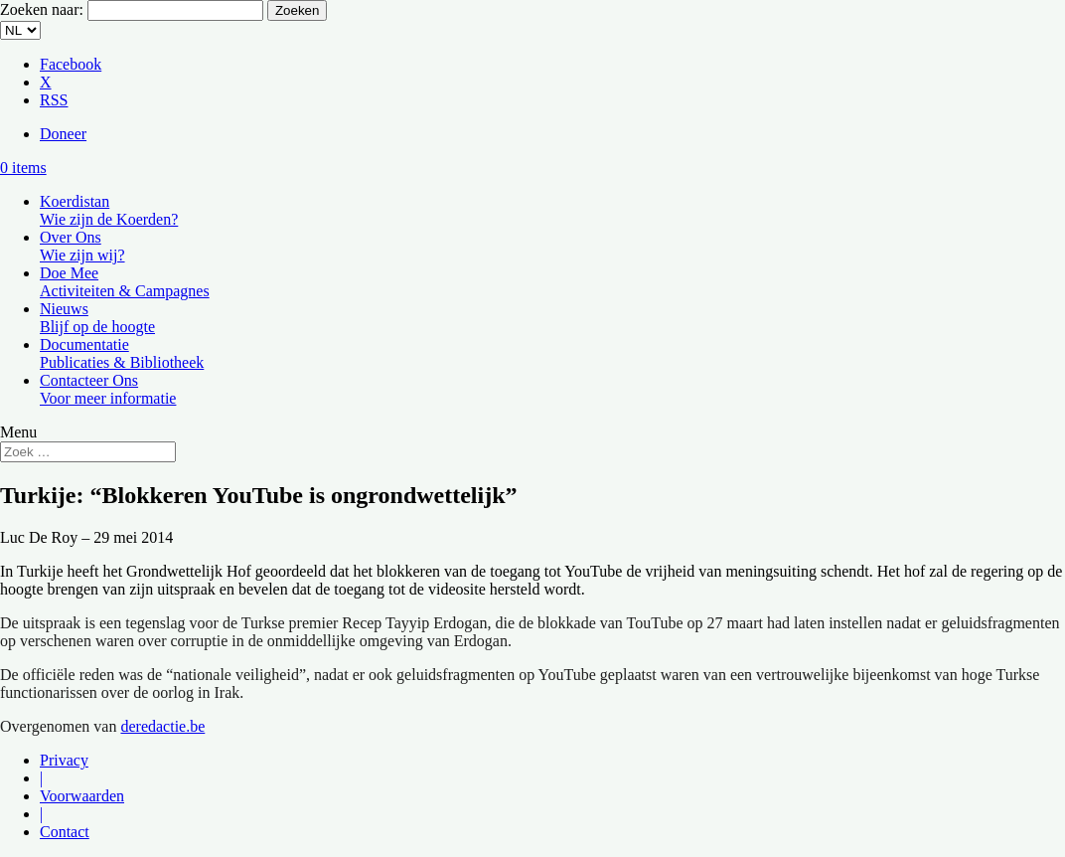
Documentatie (122, 353)
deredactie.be (162, 726)
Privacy (64, 760)
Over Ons (82, 246)
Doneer (63, 133)
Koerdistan (109, 210)
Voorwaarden (82, 795)
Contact (64, 831)
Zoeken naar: (41, 9)
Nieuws (97, 317)
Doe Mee (125, 281)
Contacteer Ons (108, 389)
